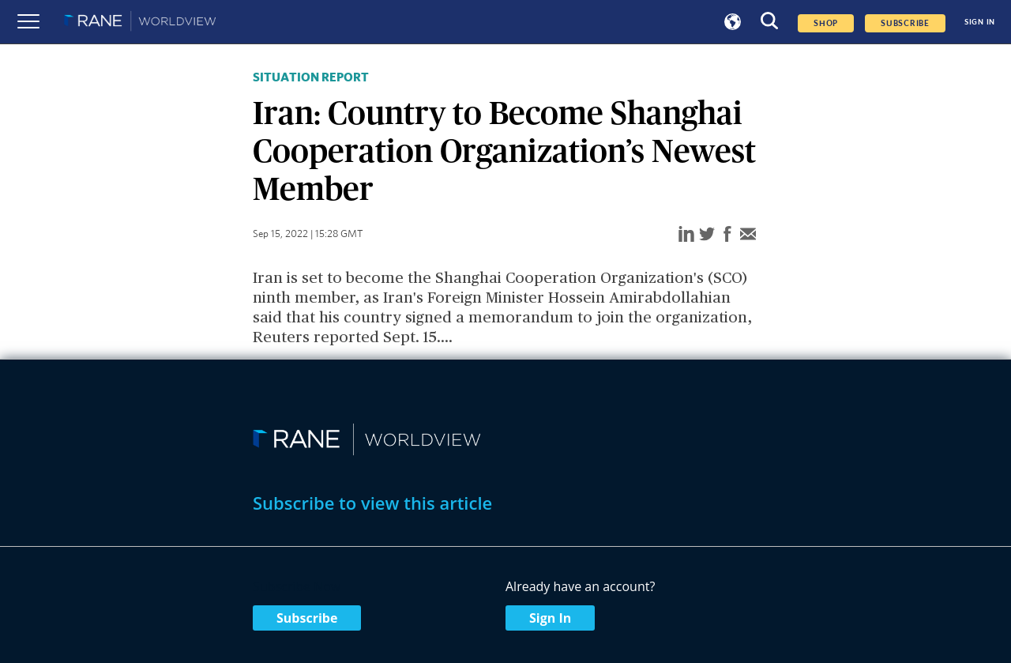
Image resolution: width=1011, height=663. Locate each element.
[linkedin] (686, 235)
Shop (826, 23)
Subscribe (306, 618)
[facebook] (727, 235)
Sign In (550, 618)
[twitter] (707, 235)
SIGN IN (979, 22)
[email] (748, 235)
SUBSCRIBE (905, 23)
